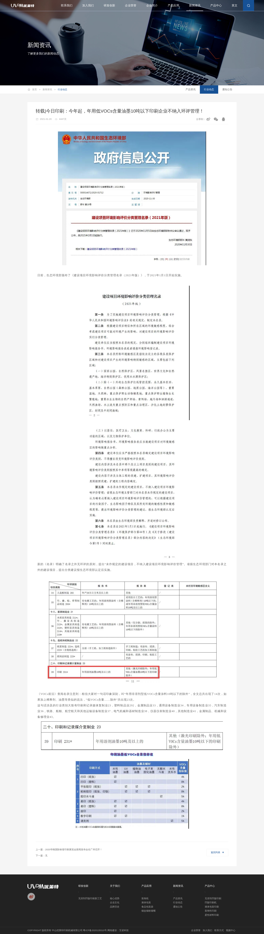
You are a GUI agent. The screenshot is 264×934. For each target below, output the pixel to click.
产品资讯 (191, 89)
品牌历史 (114, 906)
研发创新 (109, 5)
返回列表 (217, 852)
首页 (36, 90)
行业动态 (62, 89)
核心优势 (114, 898)
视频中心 (230, 930)
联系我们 (66, 5)
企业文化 (114, 902)
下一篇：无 (41, 855)
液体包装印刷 (212, 906)
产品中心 (216, 5)
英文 (234, 5)
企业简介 (152, 5)
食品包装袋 (147, 906)
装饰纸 (144, 898)
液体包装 (146, 902)
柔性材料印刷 (212, 915)
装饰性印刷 (211, 911)
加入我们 (88, 5)
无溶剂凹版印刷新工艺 (90, 898)
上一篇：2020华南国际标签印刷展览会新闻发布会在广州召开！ (69, 849)
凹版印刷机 (211, 902)
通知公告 (227, 89)
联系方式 (219, 930)
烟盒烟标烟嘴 (148, 911)
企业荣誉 (130, 5)
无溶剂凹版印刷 (213, 898)
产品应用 (173, 5)
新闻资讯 (195, 5)
